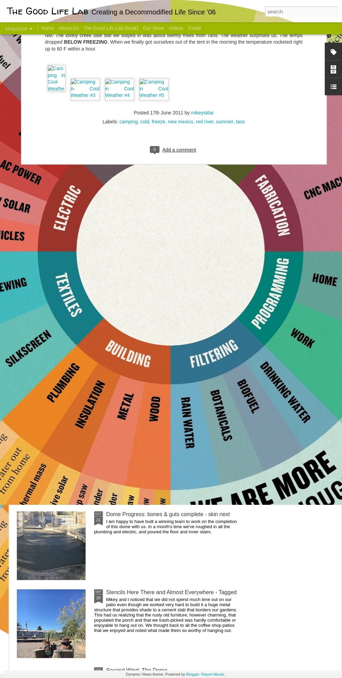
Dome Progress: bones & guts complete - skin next (168, 514)
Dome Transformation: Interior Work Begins (159, 328)
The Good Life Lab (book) (111, 28)
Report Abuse (212, 674)
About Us (69, 28)
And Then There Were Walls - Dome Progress (162, 436)
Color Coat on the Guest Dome (66, 406)
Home (47, 28)
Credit (194, 28)
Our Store (153, 28)
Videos (176, 28)
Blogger (192, 674)
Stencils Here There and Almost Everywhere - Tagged (171, 592)
